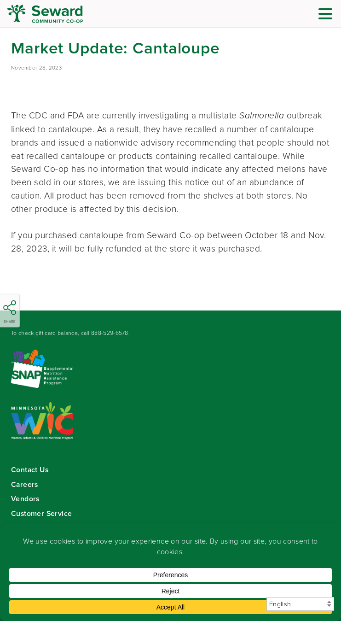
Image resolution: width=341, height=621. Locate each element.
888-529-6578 (109, 333)
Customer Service (41, 513)
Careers (24, 484)
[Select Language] (300, 604)
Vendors (25, 498)
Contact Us (29, 469)
